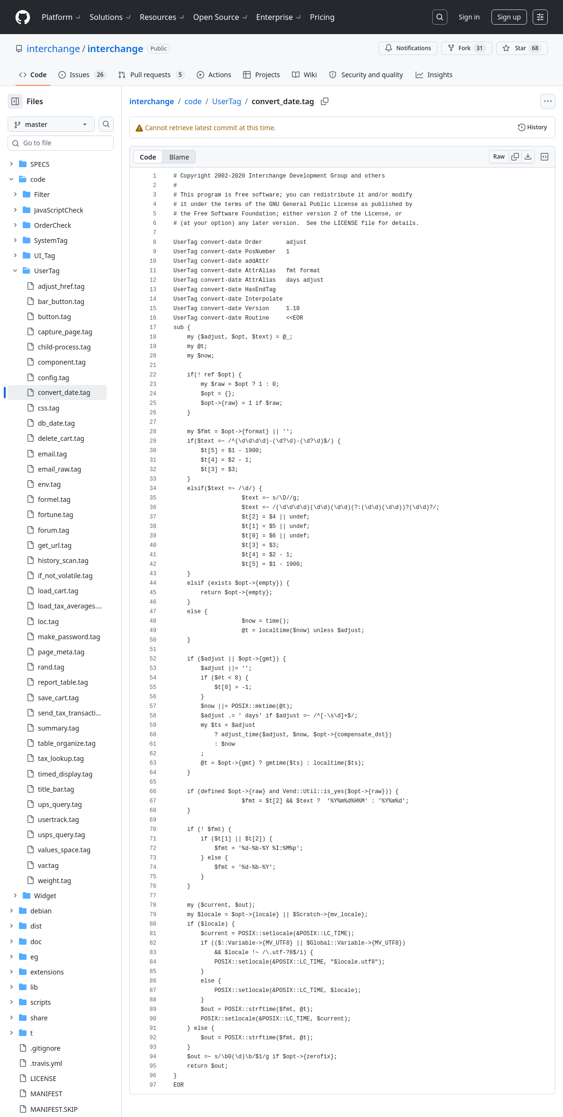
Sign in (469, 16)
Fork (466, 48)
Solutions (111, 17)
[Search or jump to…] (440, 17)
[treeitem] (72, 392)
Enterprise (279, 17)
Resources (163, 17)
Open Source (221, 17)
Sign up (509, 16)
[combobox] (79, 143)
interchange (53, 48)
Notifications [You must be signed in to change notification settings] (408, 48)
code (223, 101)
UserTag (257, 101)
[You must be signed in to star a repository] (522, 48)
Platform (62, 17)
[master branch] (66, 124)
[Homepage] (22, 17)
